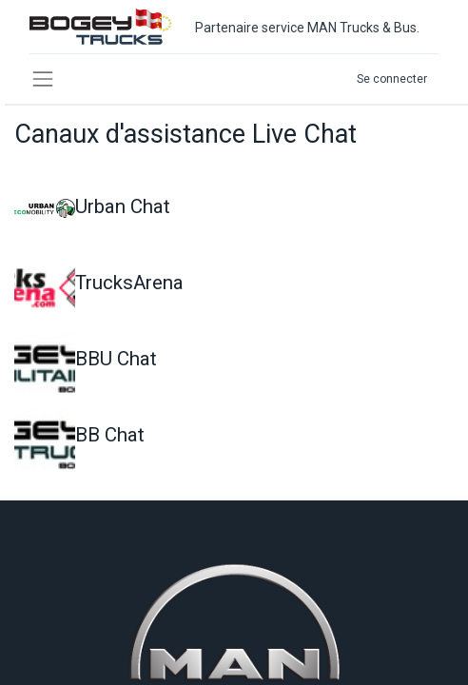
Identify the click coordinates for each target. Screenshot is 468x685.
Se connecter (392, 79)
